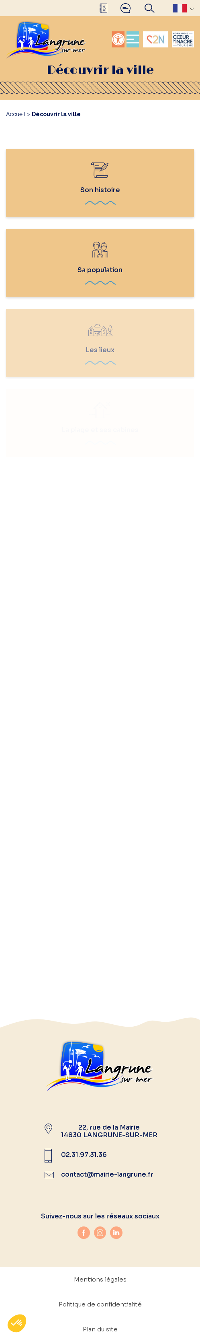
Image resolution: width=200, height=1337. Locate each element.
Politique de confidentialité (100, 1304)
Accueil (15, 114)
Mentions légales (100, 1279)
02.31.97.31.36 (84, 1154)
